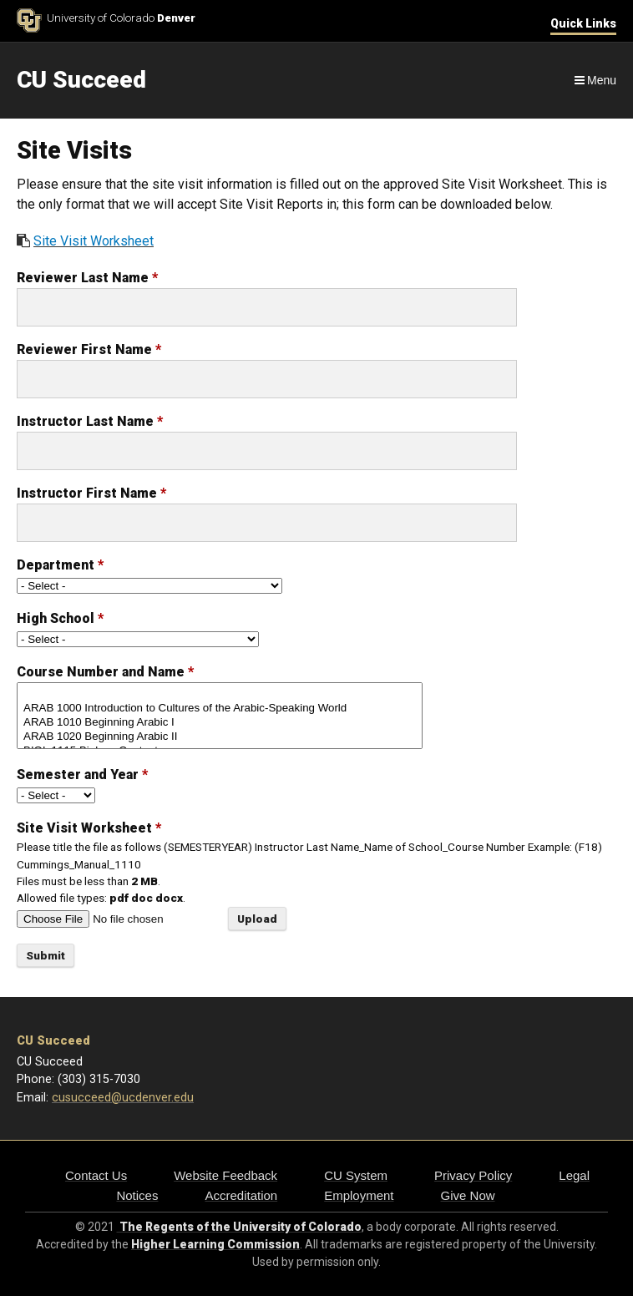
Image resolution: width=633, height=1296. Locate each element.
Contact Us (96, 1175)
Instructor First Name (91, 493)
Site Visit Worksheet (93, 241)
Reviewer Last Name (87, 278)
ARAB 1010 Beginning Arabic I (220, 723)
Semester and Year (82, 774)
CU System (355, 1175)
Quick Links (583, 23)
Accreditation (241, 1195)
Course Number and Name (105, 672)
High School (60, 618)
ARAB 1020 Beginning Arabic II (220, 737)
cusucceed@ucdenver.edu (123, 1098)
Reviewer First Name (89, 349)
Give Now (468, 1195)
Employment (358, 1195)
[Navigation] (594, 80)
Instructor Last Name (90, 421)
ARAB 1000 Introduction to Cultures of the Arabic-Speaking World (220, 708)
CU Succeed (53, 1041)
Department (60, 565)
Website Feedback (225, 1175)
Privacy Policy (473, 1175)
